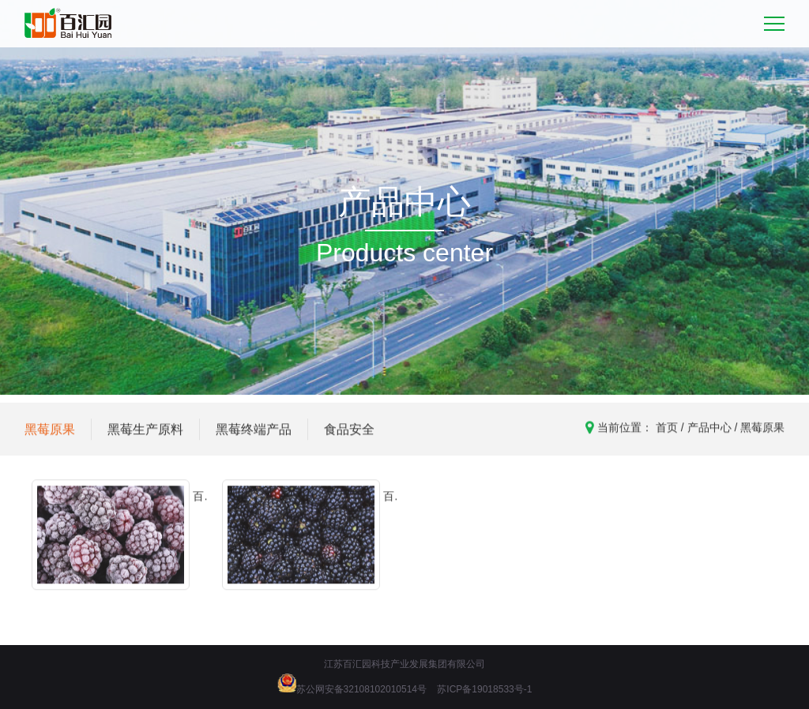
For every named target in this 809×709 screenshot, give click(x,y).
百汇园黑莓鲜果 (388, 507)
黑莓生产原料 (145, 435)
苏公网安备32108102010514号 (361, 689)
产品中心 (709, 433)
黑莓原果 (49, 435)
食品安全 (349, 435)
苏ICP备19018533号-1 (484, 689)
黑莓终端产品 (254, 435)
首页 (667, 433)
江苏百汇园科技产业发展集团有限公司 (404, 664)
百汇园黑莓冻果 (198, 507)
